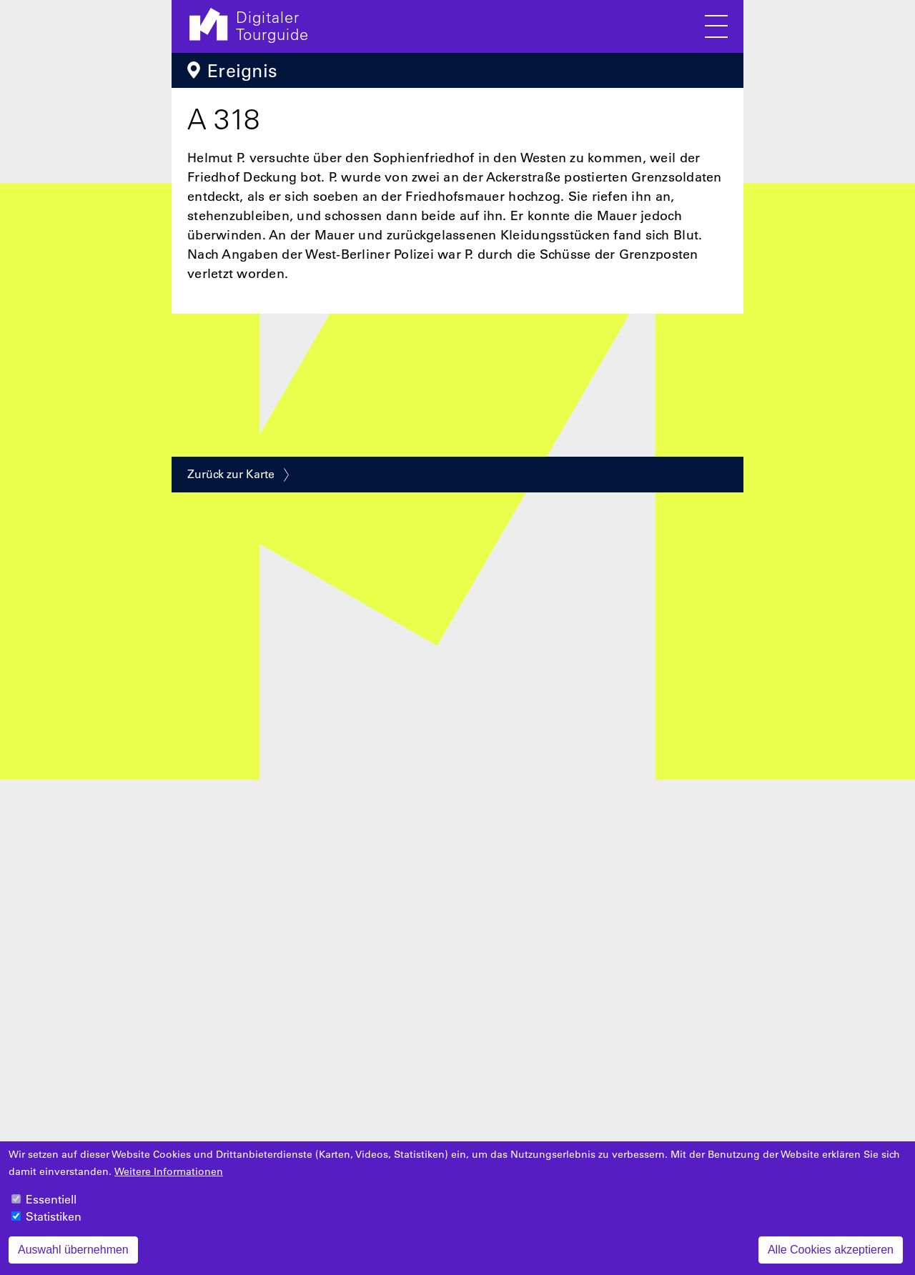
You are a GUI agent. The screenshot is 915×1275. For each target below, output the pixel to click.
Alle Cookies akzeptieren (831, 1257)
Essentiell (51, 1207)
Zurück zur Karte (230, 474)
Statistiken (53, 1224)
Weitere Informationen (168, 1179)
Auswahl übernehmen (73, 1257)
